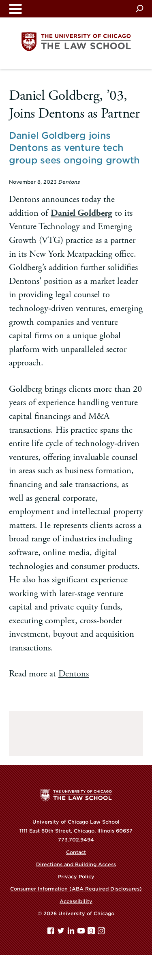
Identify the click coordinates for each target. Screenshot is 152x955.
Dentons (73, 674)
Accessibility (76, 901)
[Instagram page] (101, 932)
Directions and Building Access (76, 864)
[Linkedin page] (71, 932)
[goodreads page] (92, 932)
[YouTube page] (81, 932)
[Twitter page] (61, 932)
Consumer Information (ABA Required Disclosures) (76, 889)
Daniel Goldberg (81, 213)
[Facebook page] (51, 932)
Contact (76, 852)
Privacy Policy (76, 876)
